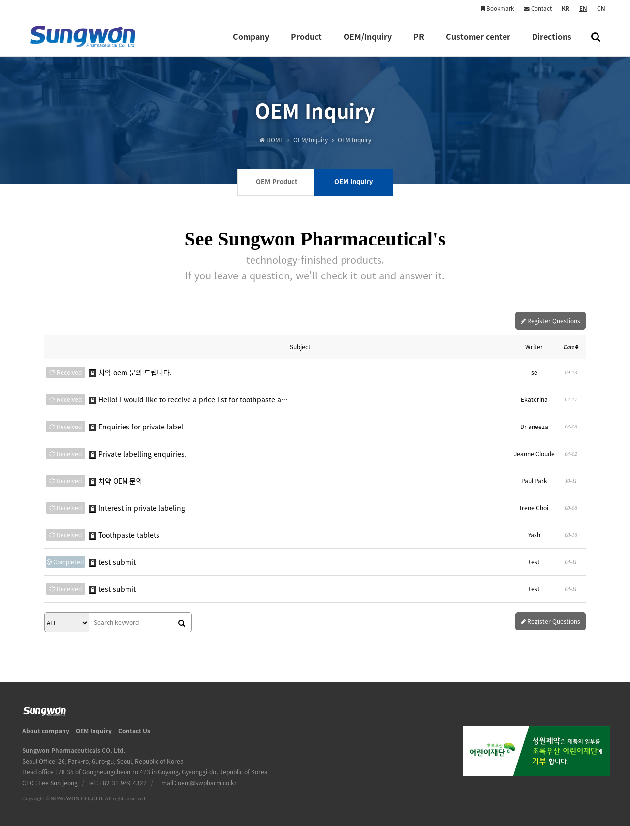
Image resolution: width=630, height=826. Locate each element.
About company (45, 730)
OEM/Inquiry (368, 43)
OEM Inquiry (94, 730)
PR (418, 43)
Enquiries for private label (136, 426)
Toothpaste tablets (124, 535)
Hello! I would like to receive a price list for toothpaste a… (188, 399)
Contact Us (134, 730)
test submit (112, 562)
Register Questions (550, 320)
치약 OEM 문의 (115, 481)
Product (306, 43)
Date (571, 347)
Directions (551, 43)
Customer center (478, 43)
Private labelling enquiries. (138, 454)
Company (251, 43)
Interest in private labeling (137, 508)
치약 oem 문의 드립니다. (130, 372)
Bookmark (497, 8)
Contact (538, 8)
